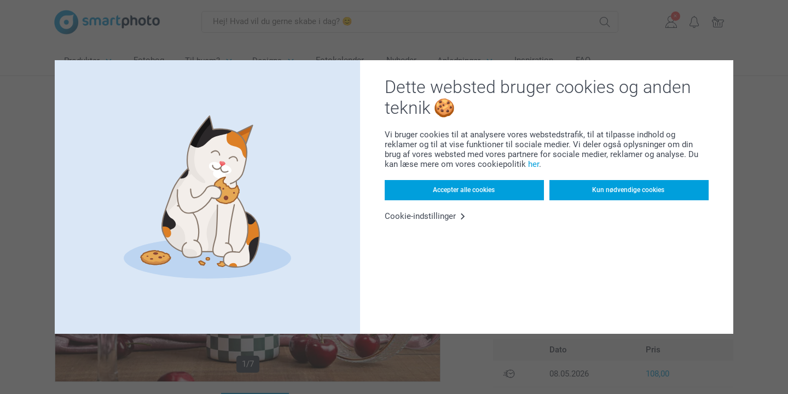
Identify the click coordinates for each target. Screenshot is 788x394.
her (533, 164)
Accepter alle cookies (464, 190)
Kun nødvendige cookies (628, 190)
